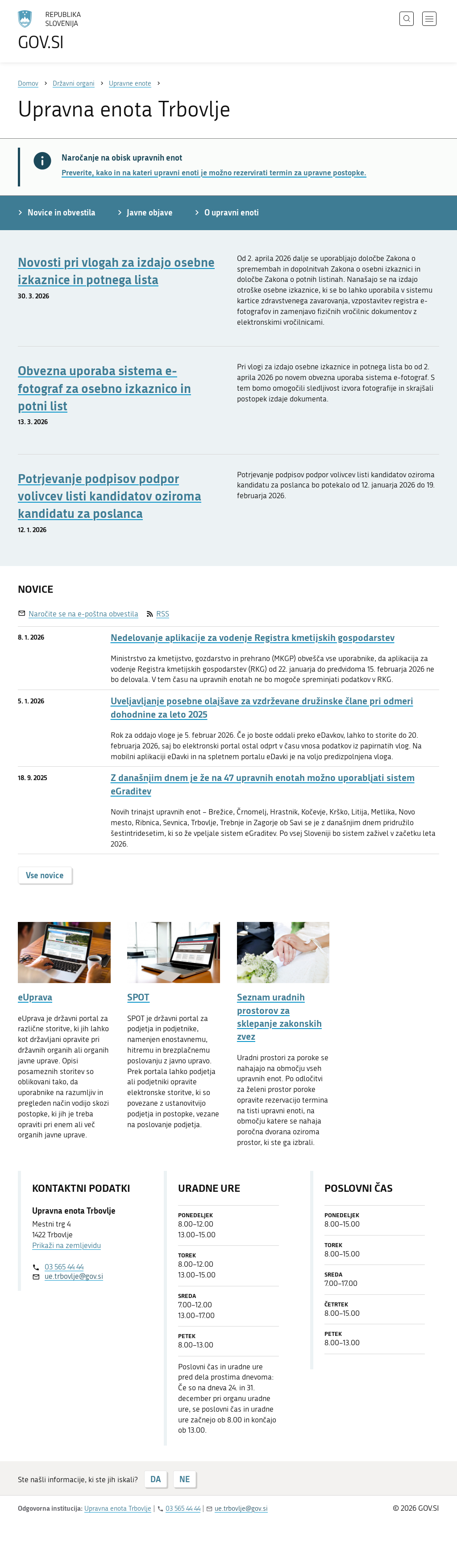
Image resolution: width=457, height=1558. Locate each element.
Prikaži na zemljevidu (66, 1245)
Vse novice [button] (45, 875)
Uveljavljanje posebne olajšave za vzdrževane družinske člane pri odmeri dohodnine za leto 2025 (262, 707)
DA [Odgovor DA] (155, 1479)
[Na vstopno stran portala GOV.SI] (74, 30)
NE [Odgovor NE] (184, 1479)
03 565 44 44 (64, 1266)
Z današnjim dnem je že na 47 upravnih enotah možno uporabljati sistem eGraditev (263, 784)
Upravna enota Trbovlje (117, 1508)
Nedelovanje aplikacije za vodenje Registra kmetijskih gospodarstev (253, 637)
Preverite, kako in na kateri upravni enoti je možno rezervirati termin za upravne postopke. (214, 172)
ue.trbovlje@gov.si (74, 1276)
